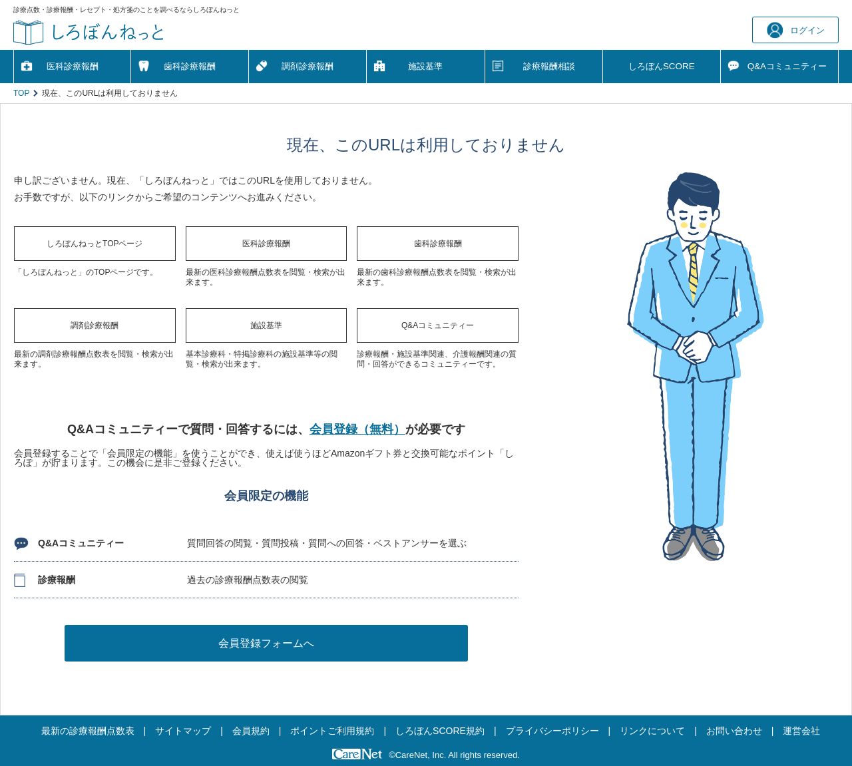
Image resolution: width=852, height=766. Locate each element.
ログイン (796, 30)
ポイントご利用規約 (332, 730)
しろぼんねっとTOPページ (94, 243)
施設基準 (425, 66)
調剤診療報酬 (307, 66)
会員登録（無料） (357, 429)
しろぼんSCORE (661, 66)
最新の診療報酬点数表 (87, 730)
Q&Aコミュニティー (437, 325)
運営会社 (801, 730)
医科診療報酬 (73, 66)
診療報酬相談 (549, 66)
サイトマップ (183, 730)
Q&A (787, 66)
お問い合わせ (734, 730)
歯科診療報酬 (190, 66)
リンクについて (652, 730)
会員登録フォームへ (266, 643)
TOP (21, 93)
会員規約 (251, 730)
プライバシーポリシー (552, 730)
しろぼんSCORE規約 (440, 730)
